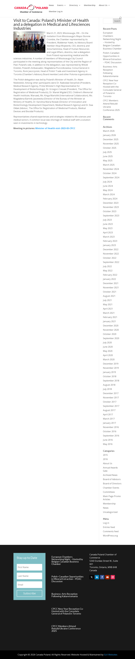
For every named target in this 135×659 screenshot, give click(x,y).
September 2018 (111, 380)
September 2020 (111, 338)
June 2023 (108, 224)
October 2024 (109, 173)
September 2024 (111, 177)
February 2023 (110, 241)
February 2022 (110, 274)
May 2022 (107, 270)
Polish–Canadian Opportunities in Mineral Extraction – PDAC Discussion (67, 579)
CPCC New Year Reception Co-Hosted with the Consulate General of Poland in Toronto (67, 611)
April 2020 (108, 355)
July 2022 (107, 266)
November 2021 (111, 287)
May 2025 (107, 160)
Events (60, 5)
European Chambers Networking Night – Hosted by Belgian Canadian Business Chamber (67, 560)
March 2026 (109, 130)
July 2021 (107, 300)
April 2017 (108, 414)
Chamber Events (111, 487)
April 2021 (108, 308)
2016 (105, 459)
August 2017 (109, 410)
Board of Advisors (112, 479)
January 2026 (109, 135)
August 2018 (109, 384)
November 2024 (111, 169)
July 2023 (107, 219)
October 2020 (109, 334)
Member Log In (56, 12)
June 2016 (108, 439)
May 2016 (107, 444)
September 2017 (111, 406)
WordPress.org (110, 535)
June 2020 (108, 346)
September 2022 (111, 262)
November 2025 (111, 143)
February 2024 (110, 198)
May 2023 (107, 228)
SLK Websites (110, 654)
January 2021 (109, 321)
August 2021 (109, 296)
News (51, 5)
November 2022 (111, 253)
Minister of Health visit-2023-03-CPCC (55, 128)
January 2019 (109, 372)
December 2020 (110, 325)
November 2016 (111, 427)
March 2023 (109, 236)
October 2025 (109, 147)
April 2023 (108, 232)
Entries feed (109, 527)
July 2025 (107, 152)
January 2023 (109, 245)
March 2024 (109, 194)
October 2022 (109, 257)
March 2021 (109, 312)
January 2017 (109, 422)
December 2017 (110, 393)
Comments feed (111, 531)
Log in (106, 522)
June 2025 (108, 156)
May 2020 (107, 351)
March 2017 (109, 418)
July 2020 (107, 342)
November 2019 (111, 367)
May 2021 (107, 304)
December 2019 (110, 363)
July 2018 (107, 389)
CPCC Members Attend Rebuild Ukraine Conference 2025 (66, 628)
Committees (109, 492)
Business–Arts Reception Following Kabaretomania (64, 595)
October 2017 (109, 401)
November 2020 (111, 329)
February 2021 (110, 317)
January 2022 (109, 279)
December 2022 (110, 249)
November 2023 (111, 207)
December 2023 (110, 202)
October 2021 (109, 291)
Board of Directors (112, 483)
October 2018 (109, 376)
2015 (105, 454)
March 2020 (109, 359)
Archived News (110, 475)
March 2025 (109, 164)
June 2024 (108, 185)
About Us (103, 5)
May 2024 (107, 190)
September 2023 (111, 215)
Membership (89, 5)
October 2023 (109, 211)
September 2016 (111, 435)
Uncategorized (110, 512)
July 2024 (107, 181)
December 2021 (110, 283)
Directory (73, 5)
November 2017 (111, 397)
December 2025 (110, 139)
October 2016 (109, 431)
